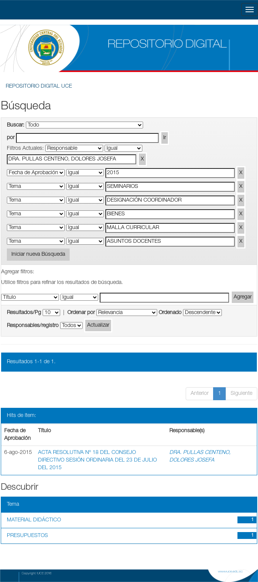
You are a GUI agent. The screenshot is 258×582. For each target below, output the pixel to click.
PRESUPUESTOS (27, 536)
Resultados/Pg (24, 313)
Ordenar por (81, 313)
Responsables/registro (33, 326)
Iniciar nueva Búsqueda (38, 254)
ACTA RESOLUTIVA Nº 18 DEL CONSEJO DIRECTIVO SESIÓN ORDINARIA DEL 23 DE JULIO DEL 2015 (97, 460)
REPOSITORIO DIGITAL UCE (39, 86)
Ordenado (170, 313)
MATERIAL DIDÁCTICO (34, 520)
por (10, 138)
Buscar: (15, 125)
